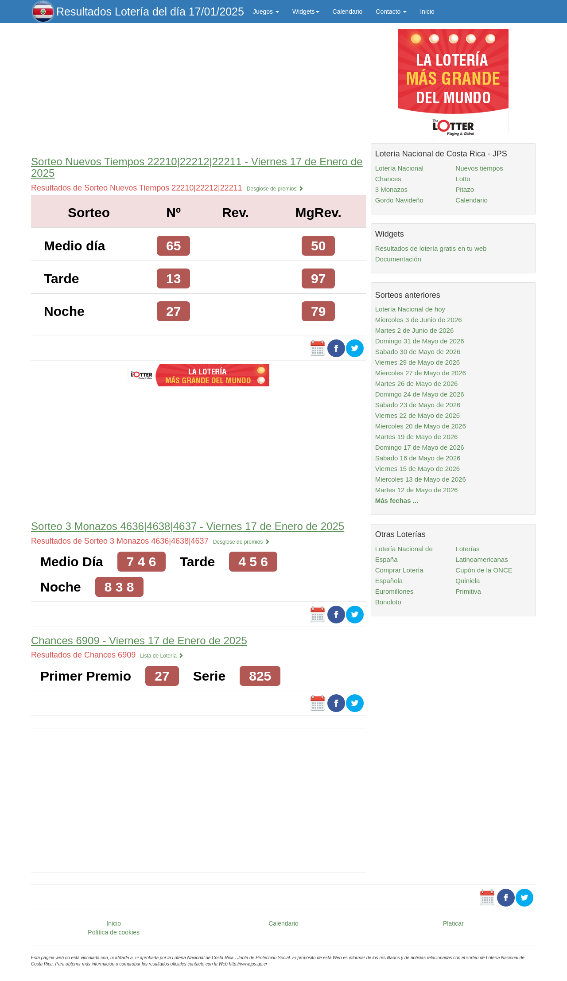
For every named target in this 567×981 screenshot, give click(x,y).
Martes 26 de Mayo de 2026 (416, 383)
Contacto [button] (391, 11)
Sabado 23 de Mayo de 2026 (418, 405)
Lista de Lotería (161, 656)
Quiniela (467, 580)
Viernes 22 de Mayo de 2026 (417, 415)
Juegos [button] (266, 11)
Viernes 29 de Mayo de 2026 (417, 362)
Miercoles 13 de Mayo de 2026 (420, 479)
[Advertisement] (198, 87)
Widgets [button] (305, 11)
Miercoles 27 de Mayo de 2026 (420, 373)
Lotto (462, 179)
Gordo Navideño (399, 200)
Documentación (398, 259)
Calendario (348, 11)
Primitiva (468, 591)
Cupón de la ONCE (483, 570)
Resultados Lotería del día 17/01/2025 (150, 11)
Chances (388, 179)
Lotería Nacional (399, 168)
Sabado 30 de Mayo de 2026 (418, 351)
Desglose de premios (275, 189)
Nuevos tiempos (479, 168)
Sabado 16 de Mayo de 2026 (418, 458)
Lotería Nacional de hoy (410, 309)
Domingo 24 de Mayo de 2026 (419, 394)
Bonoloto (388, 602)
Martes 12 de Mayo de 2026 (416, 490)
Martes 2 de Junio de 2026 (414, 330)
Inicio (427, 11)
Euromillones (394, 591)
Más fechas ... (397, 500)
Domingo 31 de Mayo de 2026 (419, 341)
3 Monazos (391, 189)
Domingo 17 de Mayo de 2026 (419, 447)
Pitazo (464, 189)
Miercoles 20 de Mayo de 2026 (420, 426)
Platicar (453, 923)
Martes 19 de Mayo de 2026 (416, 436)
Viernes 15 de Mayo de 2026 (417, 468)
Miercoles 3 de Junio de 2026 (418, 319)
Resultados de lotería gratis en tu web (431, 248)
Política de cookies (114, 932)
